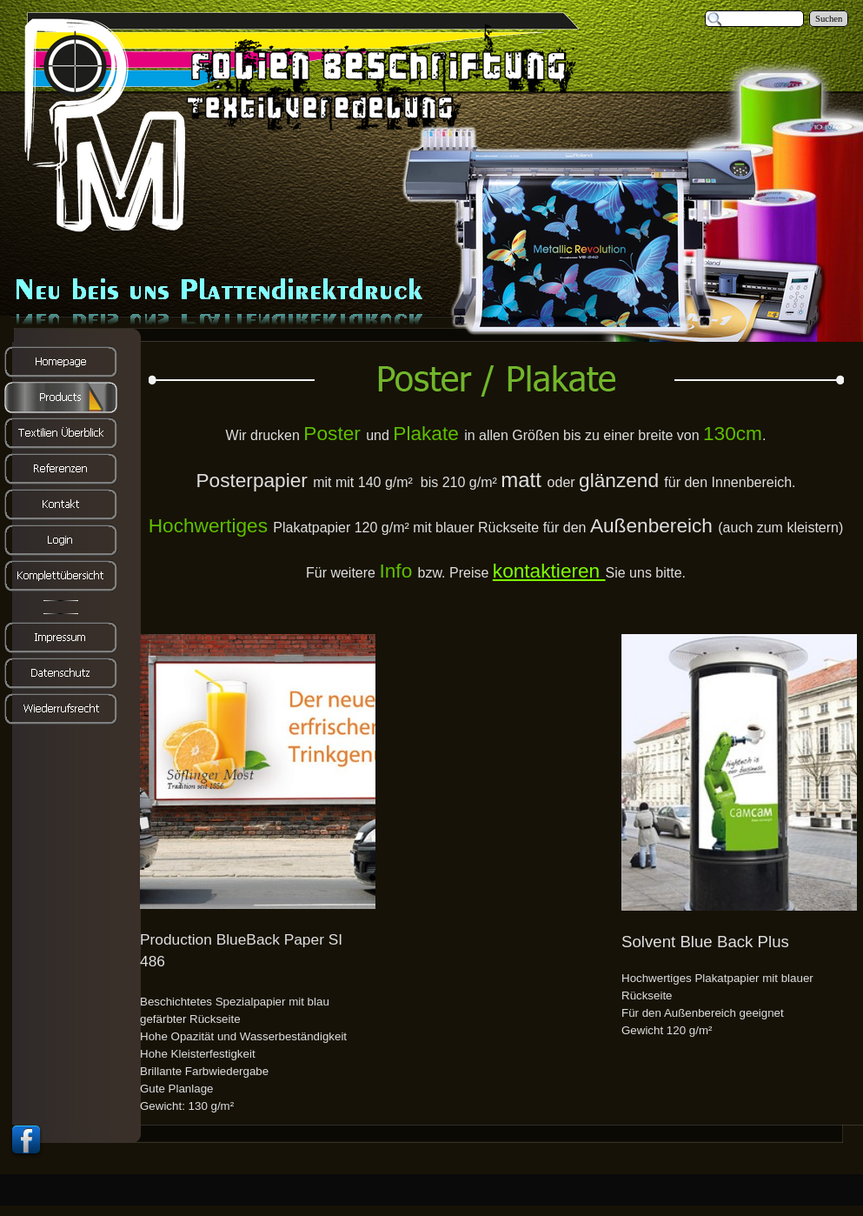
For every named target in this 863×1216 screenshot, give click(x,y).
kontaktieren (549, 570)
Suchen (828, 18)
